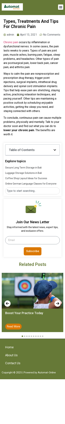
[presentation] (7, 303)
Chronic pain (10, 42)
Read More (13, 326)
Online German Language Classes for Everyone (31, 183)
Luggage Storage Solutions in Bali (23, 173)
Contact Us (12, 363)
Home (9, 347)
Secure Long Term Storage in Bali (23, 167)
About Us (11, 355)
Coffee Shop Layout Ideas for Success (26, 178)
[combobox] (32, 190)
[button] (60, 7)
